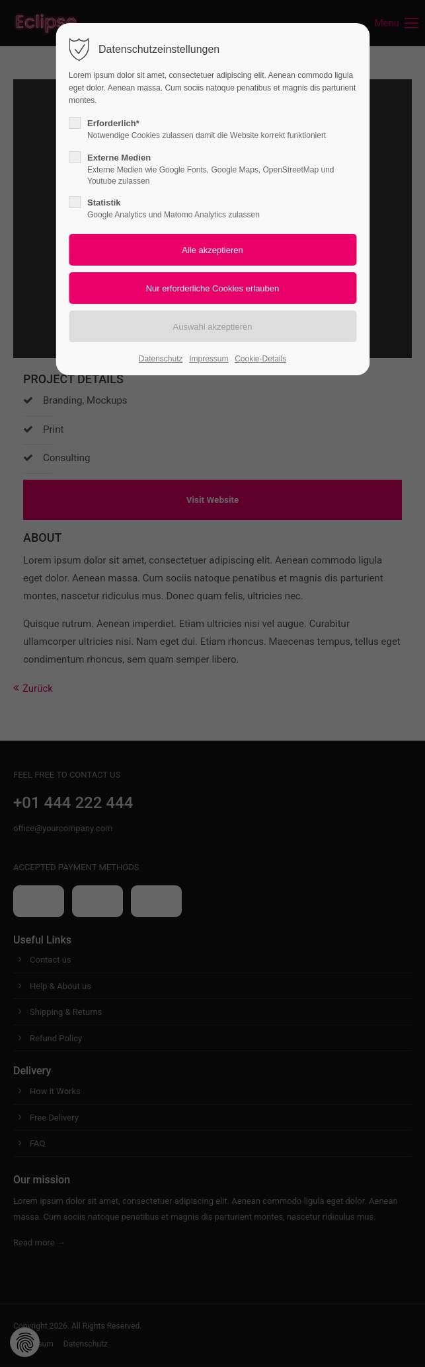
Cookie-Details (260, 358)
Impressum (208, 358)
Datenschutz (161, 358)
